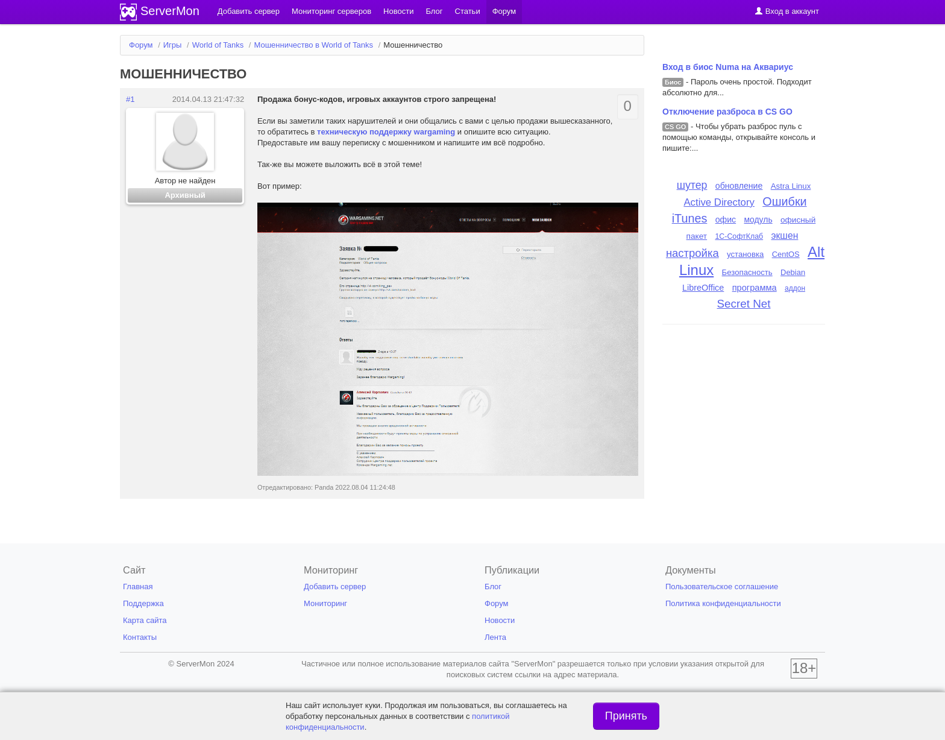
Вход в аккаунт (787, 11)
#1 (130, 99)
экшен (784, 235)
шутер (692, 185)
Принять (626, 716)
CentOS (786, 254)
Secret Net (744, 303)
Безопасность (747, 272)
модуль (758, 219)
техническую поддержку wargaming (386, 131)
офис (725, 219)
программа (754, 288)
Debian (792, 272)
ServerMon (169, 10)
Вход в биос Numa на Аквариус (727, 67)
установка (745, 254)
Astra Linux (791, 186)
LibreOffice (703, 288)
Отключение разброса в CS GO (727, 111)
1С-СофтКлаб (739, 236)
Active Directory (719, 202)
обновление (739, 186)
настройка (692, 253)
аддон (795, 288)
